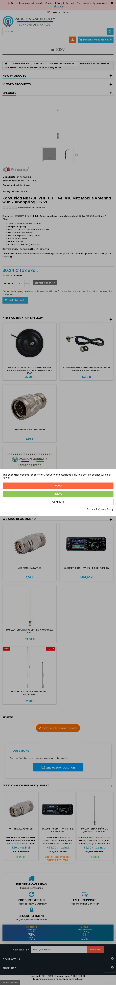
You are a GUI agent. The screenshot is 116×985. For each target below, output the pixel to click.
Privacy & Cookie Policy (100, 509)
